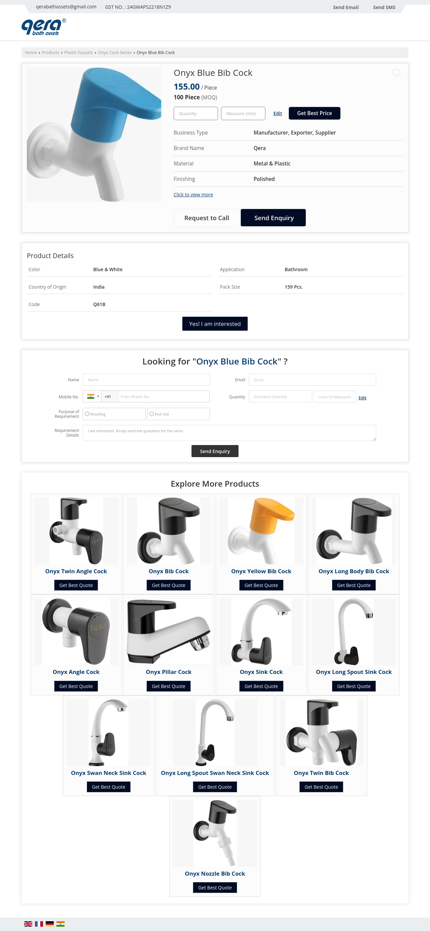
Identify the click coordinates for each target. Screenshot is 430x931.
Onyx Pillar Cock (168, 672)
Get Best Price (314, 113)
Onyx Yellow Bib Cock (261, 571)
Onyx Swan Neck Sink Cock (108, 773)
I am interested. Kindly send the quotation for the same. (229, 433)
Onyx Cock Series (115, 52)
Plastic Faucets (78, 52)
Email (240, 380)
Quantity (237, 397)
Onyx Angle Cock (76, 672)
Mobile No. (69, 397)
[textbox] (243, 113)
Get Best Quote (76, 585)
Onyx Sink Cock (261, 672)
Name (73, 380)
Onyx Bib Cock (168, 571)
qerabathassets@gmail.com (66, 6)
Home (31, 52)
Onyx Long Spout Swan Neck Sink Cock (215, 773)
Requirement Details (66, 433)
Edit (277, 113)
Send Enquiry (274, 217)
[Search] (404, 29)
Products (50, 52)
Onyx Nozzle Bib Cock (215, 873)
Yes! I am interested (215, 324)
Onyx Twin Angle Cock (76, 571)
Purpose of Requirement (66, 414)
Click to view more (193, 194)
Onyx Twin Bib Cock (321, 773)
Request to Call (206, 217)
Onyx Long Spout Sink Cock (354, 672)
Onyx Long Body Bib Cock (353, 571)
